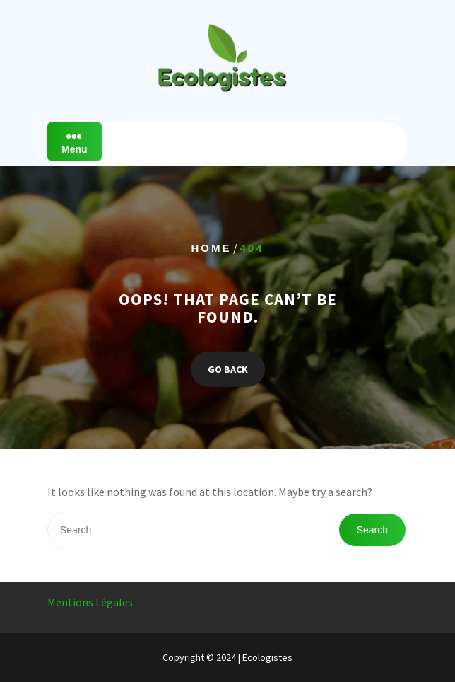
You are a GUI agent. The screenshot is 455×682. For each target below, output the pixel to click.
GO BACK (228, 368)
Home (211, 248)
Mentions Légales (90, 602)
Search (372, 530)
